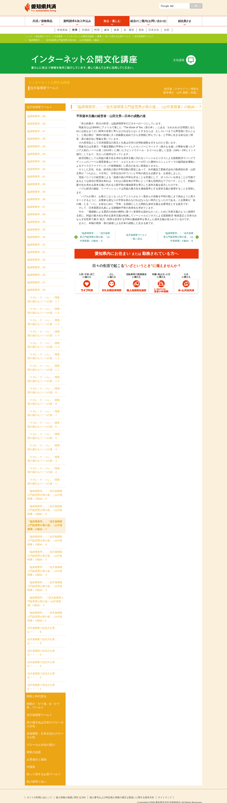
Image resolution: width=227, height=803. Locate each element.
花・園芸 (129, 29)
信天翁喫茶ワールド (143, 36)
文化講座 (58, 36)
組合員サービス (43, 36)
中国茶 (31, 761)
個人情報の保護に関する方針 (71, 791)
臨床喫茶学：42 (36, 163)
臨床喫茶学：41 (36, 170)
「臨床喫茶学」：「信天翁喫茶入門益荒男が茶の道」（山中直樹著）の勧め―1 (44, 611)
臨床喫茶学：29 (36, 261)
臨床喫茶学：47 (36, 125)
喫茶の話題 (34, 746)
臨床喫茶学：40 (36, 178)
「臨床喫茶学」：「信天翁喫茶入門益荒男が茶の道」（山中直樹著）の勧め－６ (95, 231)
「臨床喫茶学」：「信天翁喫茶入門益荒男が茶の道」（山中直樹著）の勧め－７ (44, 519)
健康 (116, 29)
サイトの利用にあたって (39, 791)
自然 (166, 29)
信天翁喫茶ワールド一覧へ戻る (136, 231)
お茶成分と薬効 (36, 753)
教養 (74, 29)
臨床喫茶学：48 (36, 118)
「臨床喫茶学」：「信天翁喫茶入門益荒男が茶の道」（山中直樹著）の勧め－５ (44, 550)
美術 (141, 29)
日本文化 (153, 29)
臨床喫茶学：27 (36, 276)
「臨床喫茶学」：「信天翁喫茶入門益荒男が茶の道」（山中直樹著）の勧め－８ (178, 231)
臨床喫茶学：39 (36, 186)
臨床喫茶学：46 (36, 133)
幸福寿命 (62, 29)
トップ (29, 36)
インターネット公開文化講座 (80, 36)
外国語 (86, 29)
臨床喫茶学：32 (36, 239)
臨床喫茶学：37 (36, 201)
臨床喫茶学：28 (36, 269)
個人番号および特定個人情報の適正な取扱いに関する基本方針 (122, 791)
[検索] (174, 6)
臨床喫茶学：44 (36, 148)
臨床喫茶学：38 (36, 193)
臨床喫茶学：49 (36, 110)
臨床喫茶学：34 (36, 223)
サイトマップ (165, 791)
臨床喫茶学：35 (36, 216)
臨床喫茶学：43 (36, 155)
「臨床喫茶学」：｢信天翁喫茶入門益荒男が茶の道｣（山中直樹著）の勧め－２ (45, 595)
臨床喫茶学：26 (36, 284)
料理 (97, 29)
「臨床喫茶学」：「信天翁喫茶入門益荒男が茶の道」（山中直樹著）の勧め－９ (44, 489)
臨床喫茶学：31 (36, 246)
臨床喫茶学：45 (36, 140)
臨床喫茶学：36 (36, 208)
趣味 (106, 29)
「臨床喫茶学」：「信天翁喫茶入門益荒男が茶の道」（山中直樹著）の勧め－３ (44, 580)
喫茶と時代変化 (36, 690)
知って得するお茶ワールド (118, 36)
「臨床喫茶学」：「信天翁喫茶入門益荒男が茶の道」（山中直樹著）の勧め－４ (44, 565)
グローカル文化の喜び (41, 739)
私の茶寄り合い (36, 775)
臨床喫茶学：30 (36, 254)
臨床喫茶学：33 (36, 231)
